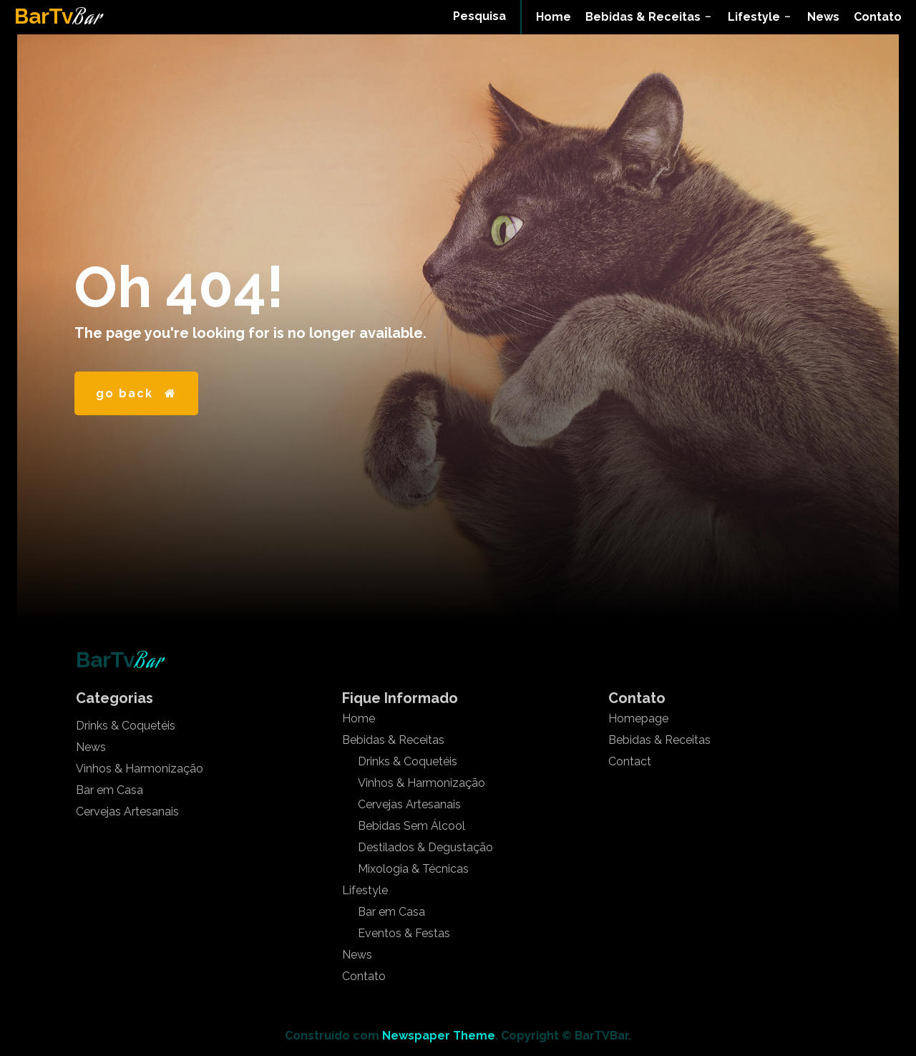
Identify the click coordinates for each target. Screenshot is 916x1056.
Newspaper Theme (438, 1035)
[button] (479, 16)
